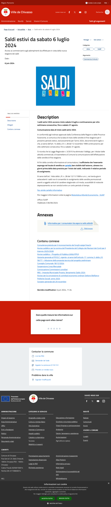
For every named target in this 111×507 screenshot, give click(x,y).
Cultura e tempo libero (37, 421)
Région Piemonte (7, 3)
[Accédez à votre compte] (93, 2)
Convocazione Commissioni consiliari (52, 269)
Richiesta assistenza (36, 467)
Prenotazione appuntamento (39, 456)
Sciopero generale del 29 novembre (51, 281)
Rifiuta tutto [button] (64, 498)
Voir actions (99, 40)
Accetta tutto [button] (47, 498)
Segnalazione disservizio (38, 459)
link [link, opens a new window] (76, 494)
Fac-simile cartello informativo (49, 190)
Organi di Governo (8, 418)
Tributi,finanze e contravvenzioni (68, 425)
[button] (55, 503)
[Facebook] (68, 12)
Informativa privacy (63, 463)
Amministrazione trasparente (67, 456)
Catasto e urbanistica (36, 437)
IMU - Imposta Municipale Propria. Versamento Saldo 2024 (61, 272)
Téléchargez (86, 228)
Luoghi (85, 436)
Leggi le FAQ (33, 463)
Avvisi (85, 425)
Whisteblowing (61, 478)
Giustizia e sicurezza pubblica (66, 421)
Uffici (3, 425)
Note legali (60, 467)
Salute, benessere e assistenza (67, 433)
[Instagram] (84, 12)
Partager (88, 40)
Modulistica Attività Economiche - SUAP (87, 195)
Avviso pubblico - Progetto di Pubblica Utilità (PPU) (58, 254)
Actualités (21, 29)
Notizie (85, 418)
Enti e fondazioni (7, 429)
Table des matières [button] (13, 113)
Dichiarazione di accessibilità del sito (68, 473)
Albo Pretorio (61, 459)
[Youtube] (78, 12)
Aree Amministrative (9, 421)
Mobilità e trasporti (36, 444)
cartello (68, 165)
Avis (29, 29)
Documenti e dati (7, 441)
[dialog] (55, 494)
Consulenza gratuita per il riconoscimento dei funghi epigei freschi (64, 245)
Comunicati (87, 421)
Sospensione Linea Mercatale (49, 266)
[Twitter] (73, 12)
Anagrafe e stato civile (37, 418)
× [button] (108, 483)
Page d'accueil (9, 29)
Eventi (85, 440)
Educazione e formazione (65, 417)
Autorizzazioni (61, 437)
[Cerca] (107, 12)
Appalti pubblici (34, 433)
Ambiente (59, 429)
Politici (3, 433)
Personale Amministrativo (10, 437)
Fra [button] (106, 3)
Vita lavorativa (34, 425)
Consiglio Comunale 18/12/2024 (50, 263)
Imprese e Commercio (36, 429)
